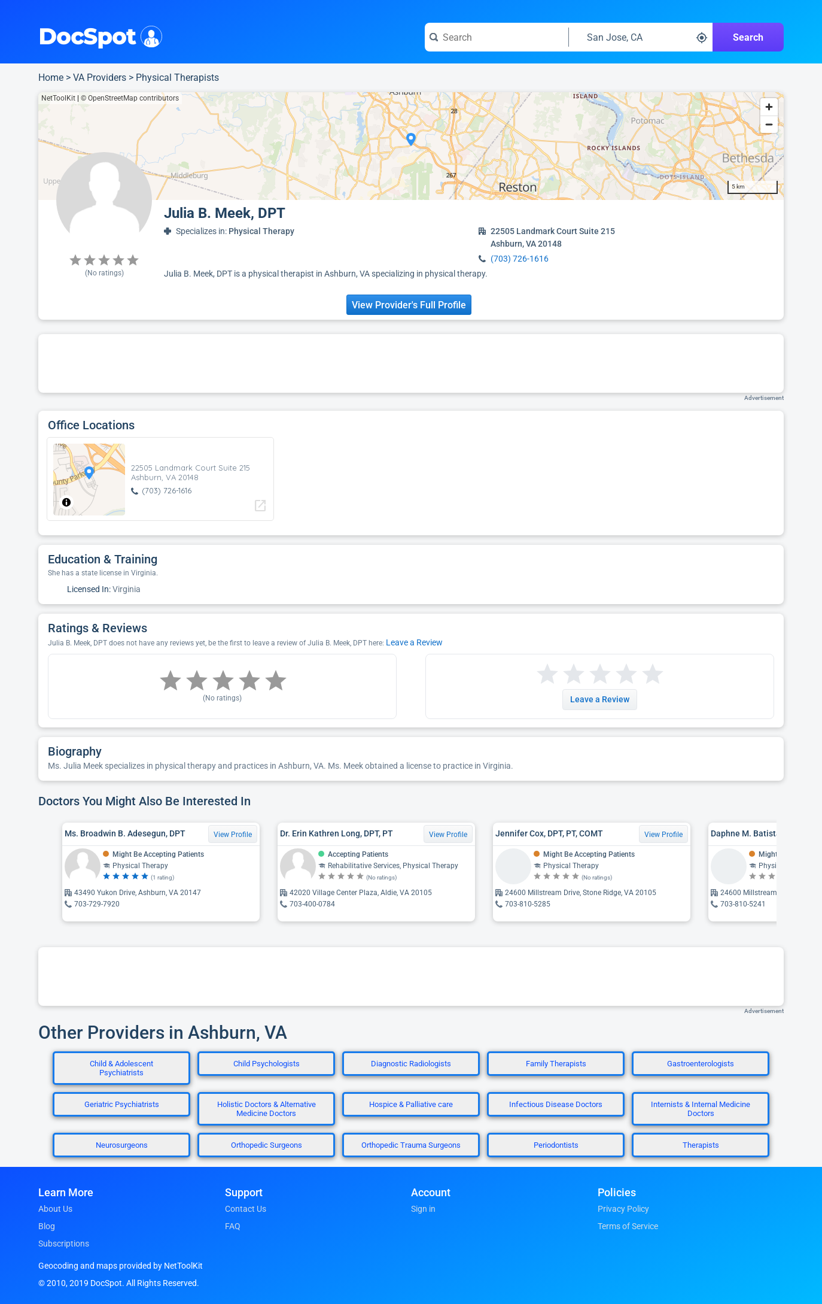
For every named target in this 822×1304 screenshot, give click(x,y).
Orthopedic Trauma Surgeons (411, 1145)
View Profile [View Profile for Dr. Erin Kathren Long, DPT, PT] (448, 834)
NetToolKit (58, 98)
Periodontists (556, 1145)
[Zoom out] (769, 124)
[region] (411, 146)
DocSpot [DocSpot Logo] (97, 35)
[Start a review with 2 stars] (560, 674)
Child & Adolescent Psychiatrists (121, 1068)
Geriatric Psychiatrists (121, 1104)
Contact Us (245, 1209)
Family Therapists (556, 1063)
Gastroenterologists (700, 1063)
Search (748, 37)
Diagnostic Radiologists (411, 1063)
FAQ (232, 1226)
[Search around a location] (641, 37)
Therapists (701, 1145)
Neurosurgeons (122, 1145)
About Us (55, 1209)
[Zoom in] (769, 107)
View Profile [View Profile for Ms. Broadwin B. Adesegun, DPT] (233, 834)
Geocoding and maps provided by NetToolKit (120, 1265)
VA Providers (99, 77)
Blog (46, 1226)
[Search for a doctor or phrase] (496, 37)
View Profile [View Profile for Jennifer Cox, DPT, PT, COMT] (663, 834)
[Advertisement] (411, 363)
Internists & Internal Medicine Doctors (700, 1109)
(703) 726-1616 (520, 258)
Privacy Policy (623, 1209)
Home (50, 77)
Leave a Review (414, 642)
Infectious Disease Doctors (555, 1104)
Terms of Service (628, 1226)
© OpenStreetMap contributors (130, 98)
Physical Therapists (177, 77)
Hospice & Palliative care (411, 1104)
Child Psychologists (266, 1063)
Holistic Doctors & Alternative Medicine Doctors (266, 1109)
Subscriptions (63, 1243)
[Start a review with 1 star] (547, 674)
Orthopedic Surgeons (266, 1145)
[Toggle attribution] (66, 502)
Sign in (423, 1209)
